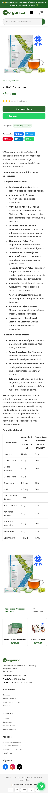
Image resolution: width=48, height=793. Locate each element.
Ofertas (6, 718)
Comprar (11, 116)
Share (18, 134)
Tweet (30, 134)
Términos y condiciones (12, 749)
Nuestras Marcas (10, 729)
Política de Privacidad (12, 746)
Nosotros (6, 695)
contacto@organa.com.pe (21, 682)
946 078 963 (19, 679)
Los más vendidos (10, 726)
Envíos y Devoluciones (12, 742)
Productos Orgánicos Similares (15, 610)
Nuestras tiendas (10, 698)
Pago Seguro (8, 753)
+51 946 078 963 (20, 675)
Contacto (6, 706)
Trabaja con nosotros (11, 702)
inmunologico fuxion (22, 126)
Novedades (7, 722)
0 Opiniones (38, 610)
